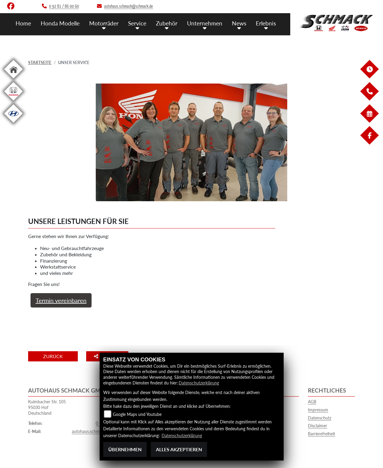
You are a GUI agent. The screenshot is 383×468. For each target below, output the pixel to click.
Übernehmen (125, 449)
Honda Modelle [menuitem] (60, 23)
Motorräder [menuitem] (103, 23)
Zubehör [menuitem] (166, 23)
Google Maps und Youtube (137, 414)
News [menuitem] (239, 23)
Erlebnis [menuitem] (266, 23)
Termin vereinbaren (61, 300)
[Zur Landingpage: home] (13, 79)
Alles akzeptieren (179, 449)
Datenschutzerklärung (199, 382)
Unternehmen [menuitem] (204, 23)
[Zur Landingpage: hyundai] (13, 124)
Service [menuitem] (137, 23)
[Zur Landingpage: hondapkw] (13, 101)
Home (23, 23)
